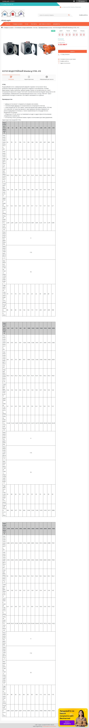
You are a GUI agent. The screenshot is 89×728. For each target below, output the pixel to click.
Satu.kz (52, 724)
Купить (72, 51)
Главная (7, 24)
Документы (56, 24)
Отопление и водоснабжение (23, 27)
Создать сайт (5, 1)
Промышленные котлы (45, 27)
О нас (26, 24)
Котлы (35, 27)
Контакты (34, 24)
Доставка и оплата (45, 24)
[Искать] (69, 15)
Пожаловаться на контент (49, 726)
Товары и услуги (17, 24)
